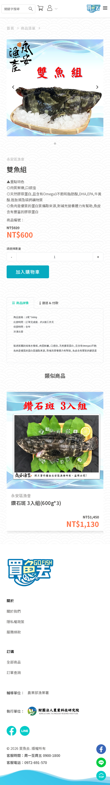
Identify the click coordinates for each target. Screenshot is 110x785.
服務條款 (14, 632)
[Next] (96, 87)
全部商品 (14, 662)
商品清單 (28, 28)
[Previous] (13, 87)
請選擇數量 (14, 248)
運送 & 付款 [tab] (49, 303)
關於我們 (14, 611)
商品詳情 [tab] (20, 303)
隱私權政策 (15, 621)
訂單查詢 (14, 672)
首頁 (10, 28)
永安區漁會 (15, 159)
